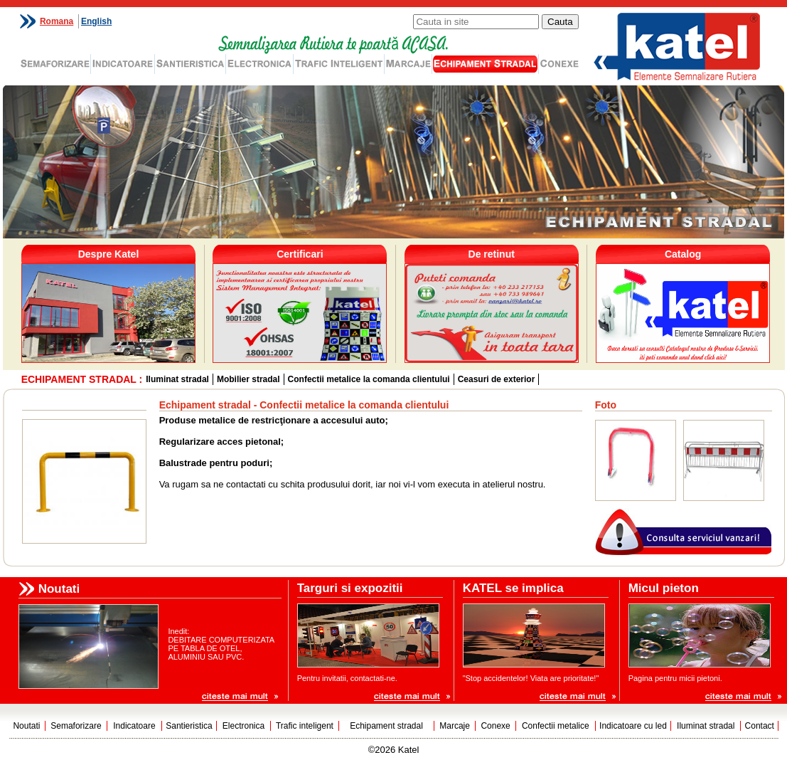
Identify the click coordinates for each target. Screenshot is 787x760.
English (96, 21)
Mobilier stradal (248, 379)
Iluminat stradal (177, 379)
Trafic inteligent (304, 726)
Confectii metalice (555, 726)
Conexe (495, 726)
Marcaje (454, 726)
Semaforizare (75, 726)
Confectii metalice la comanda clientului (369, 379)
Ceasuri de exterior (496, 379)
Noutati (26, 726)
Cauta (560, 21)
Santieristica (189, 726)
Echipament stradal (386, 726)
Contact (759, 726)
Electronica (243, 726)
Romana (56, 21)
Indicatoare (134, 726)
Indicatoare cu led (633, 726)
